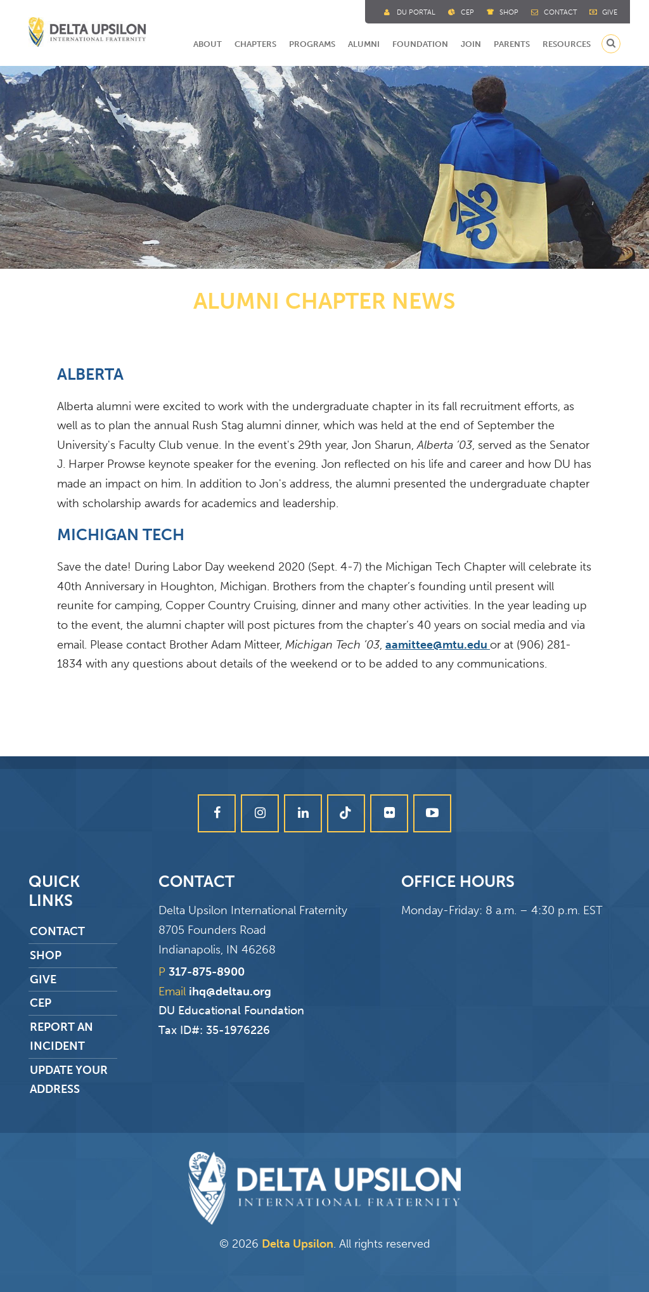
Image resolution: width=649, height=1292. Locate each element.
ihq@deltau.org (230, 991)
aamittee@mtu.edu (437, 645)
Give (609, 12)
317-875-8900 (207, 972)
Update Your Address (67, 1080)
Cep (467, 12)
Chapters (255, 44)
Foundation (420, 44)
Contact (560, 12)
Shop (508, 12)
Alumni (364, 44)
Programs (312, 44)
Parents (512, 44)
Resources (567, 44)
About (207, 44)
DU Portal (416, 12)
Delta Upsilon (297, 1244)
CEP (39, 1003)
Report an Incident (60, 1037)
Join (471, 44)
